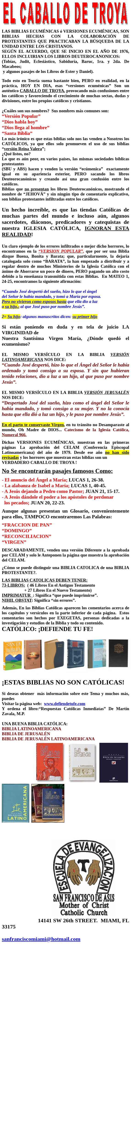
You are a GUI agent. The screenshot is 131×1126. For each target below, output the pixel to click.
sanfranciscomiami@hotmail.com (41, 939)
